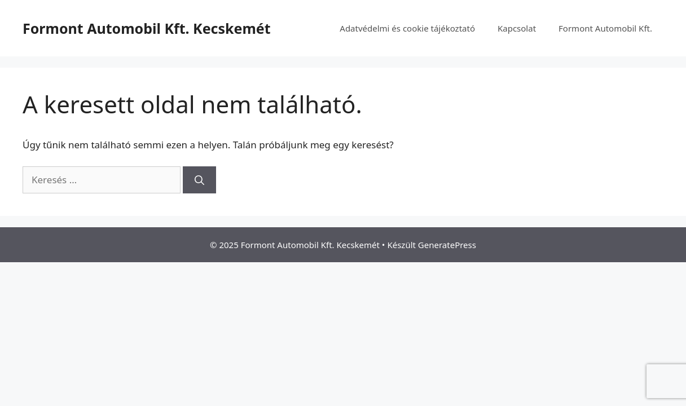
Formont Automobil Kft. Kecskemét (147, 28)
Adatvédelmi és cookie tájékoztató (407, 28)
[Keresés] (199, 179)
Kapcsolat (517, 28)
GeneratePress (447, 244)
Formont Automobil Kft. (605, 28)
